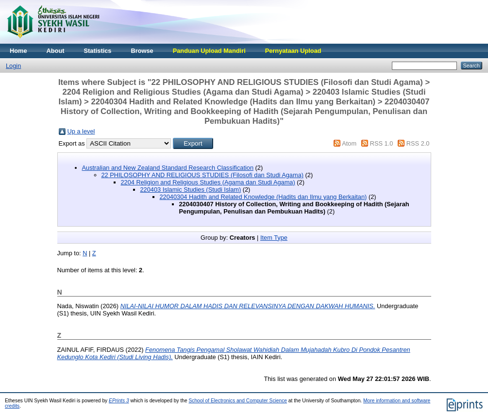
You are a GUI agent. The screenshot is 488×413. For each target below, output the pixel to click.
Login (13, 65)
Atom (349, 143)
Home (18, 50)
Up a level (81, 131)
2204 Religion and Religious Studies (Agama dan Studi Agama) (208, 182)
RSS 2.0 (418, 143)
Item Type (273, 237)
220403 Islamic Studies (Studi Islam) (190, 189)
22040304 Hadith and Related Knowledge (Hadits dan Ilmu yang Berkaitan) (263, 196)
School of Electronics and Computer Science (237, 400)
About (56, 50)
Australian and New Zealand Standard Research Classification (168, 167)
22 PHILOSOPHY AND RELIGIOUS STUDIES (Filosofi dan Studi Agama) (202, 175)
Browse (142, 50)
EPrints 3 (119, 400)
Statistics (98, 50)
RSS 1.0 (381, 143)
